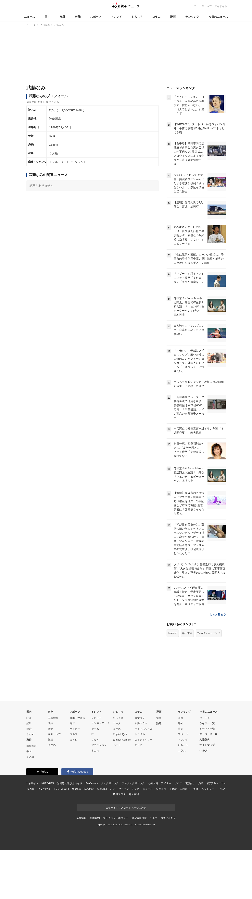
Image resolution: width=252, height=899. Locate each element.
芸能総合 (53, 767)
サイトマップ (207, 794)
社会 (29, 767)
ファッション (99, 794)
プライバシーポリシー (115, 867)
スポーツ (95, 16)
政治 (29, 778)
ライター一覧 (207, 772)
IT (92, 783)
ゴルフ (73, 783)
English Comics (122, 788)
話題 (158, 772)
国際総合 (31, 795)
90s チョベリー (143, 788)
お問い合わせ (168, 867)
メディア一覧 (207, 778)
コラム (156, 16)
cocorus (76, 838)
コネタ (117, 772)
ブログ (178, 832)
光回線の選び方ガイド (69, 832)
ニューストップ (203, 6)
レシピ (135, 838)
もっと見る (217, 663)
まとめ (30, 783)
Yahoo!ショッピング (208, 682)
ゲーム (95, 778)
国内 (47, 16)
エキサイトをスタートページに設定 (126, 856)
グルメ (95, 788)
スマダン (140, 767)
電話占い (190, 832)
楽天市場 (187, 682)
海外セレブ (54, 783)
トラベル (140, 783)
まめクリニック (110, 832)
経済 (29, 772)
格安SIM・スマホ (216, 832)
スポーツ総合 (77, 767)
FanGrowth (91, 832)
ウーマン (124, 838)
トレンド (116, 16)
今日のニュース (218, 16)
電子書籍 (134, 843)
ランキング (192, 16)
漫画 (173, 16)
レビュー (96, 767)
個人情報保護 (138, 867)
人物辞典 (204, 788)
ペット (117, 794)
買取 (201, 832)
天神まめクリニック (133, 832)
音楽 (50, 778)
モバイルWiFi (61, 838)
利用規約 (95, 867)
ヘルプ (203, 799)
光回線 (31, 838)
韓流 (50, 788)
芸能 (78, 16)
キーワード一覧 (208, 783)
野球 (72, 772)
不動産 (173, 838)
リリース (205, 767)
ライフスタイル (144, 778)
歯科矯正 (185, 838)
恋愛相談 (102, 838)
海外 (62, 16)
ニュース (29, 16)
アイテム (166, 832)
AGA (222, 838)
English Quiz (120, 783)
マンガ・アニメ (100, 772)
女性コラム (141, 772)
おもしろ (137, 16)
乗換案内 (161, 838)
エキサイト (220, 6)
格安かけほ (44, 838)
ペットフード (209, 838)
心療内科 (153, 832)
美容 (195, 838)
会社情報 (81, 867)
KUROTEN (48, 832)
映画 (50, 772)
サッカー (75, 778)
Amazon (172, 682)
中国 (29, 800)
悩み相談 (89, 838)
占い (112, 838)
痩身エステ (119, 843)
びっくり (118, 767)
